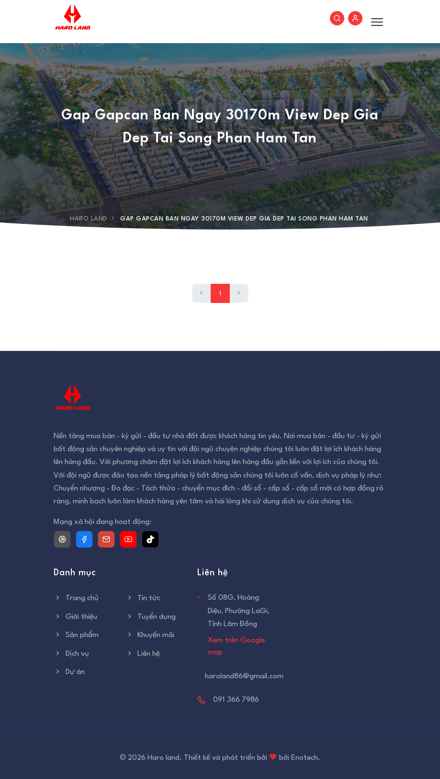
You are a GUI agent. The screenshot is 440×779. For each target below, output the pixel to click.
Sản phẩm (76, 635)
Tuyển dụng (150, 617)
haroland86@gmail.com (244, 676)
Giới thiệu (75, 617)
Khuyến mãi (149, 635)
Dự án (69, 672)
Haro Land (88, 219)
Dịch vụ (71, 654)
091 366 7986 (236, 700)
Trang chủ (76, 598)
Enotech (304, 758)
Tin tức (142, 598)
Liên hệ (142, 654)
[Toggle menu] (374, 21)
